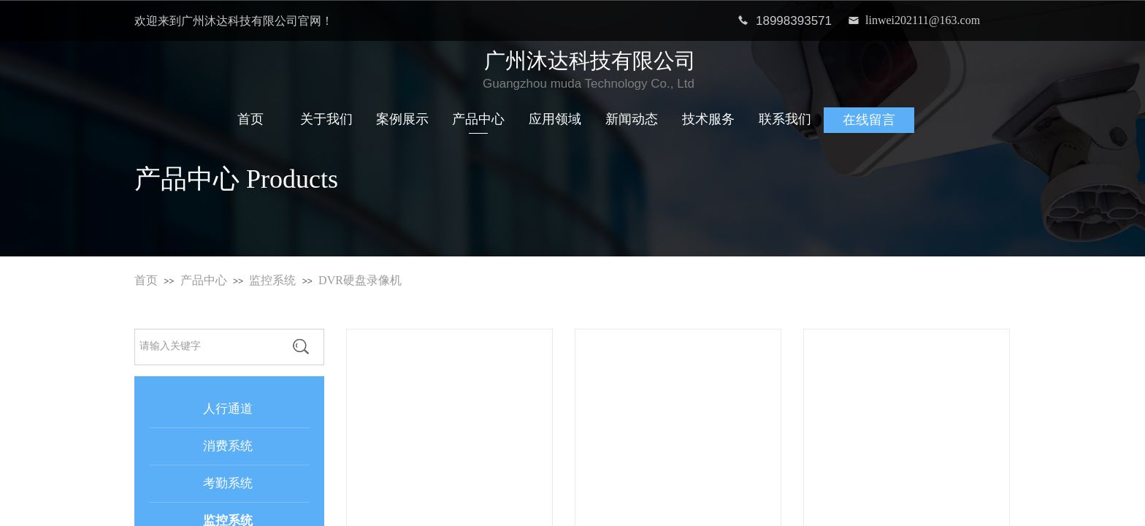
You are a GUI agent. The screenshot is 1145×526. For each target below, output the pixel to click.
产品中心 (203, 280)
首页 (146, 280)
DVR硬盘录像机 (360, 280)
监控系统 (272, 280)
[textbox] (206, 346)
